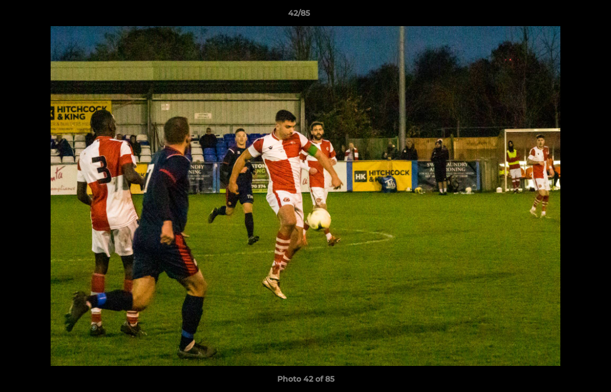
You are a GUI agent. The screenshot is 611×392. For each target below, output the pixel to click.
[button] (565, 16)
